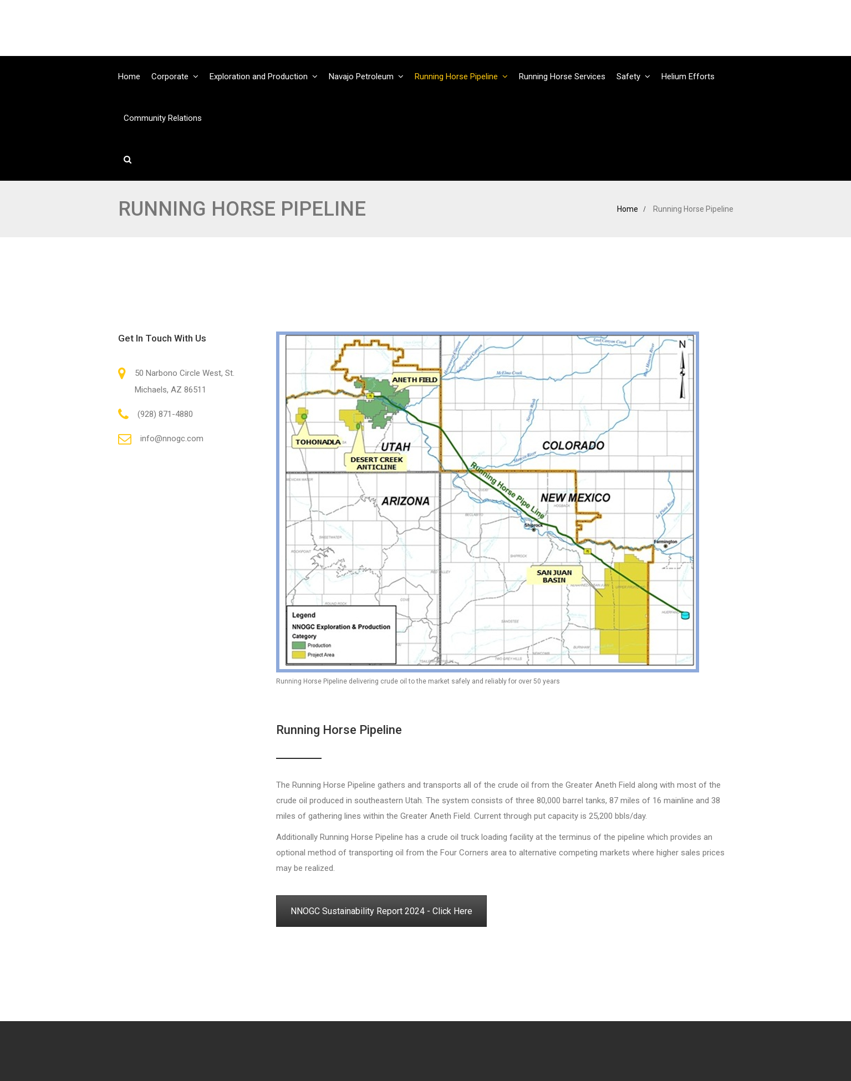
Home (129, 76)
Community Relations (163, 118)
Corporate (169, 76)
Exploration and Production (259, 76)
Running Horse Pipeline (456, 76)
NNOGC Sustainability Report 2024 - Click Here (381, 911)
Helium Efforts (688, 76)
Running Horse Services (562, 76)
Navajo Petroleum (361, 76)
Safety (628, 76)
